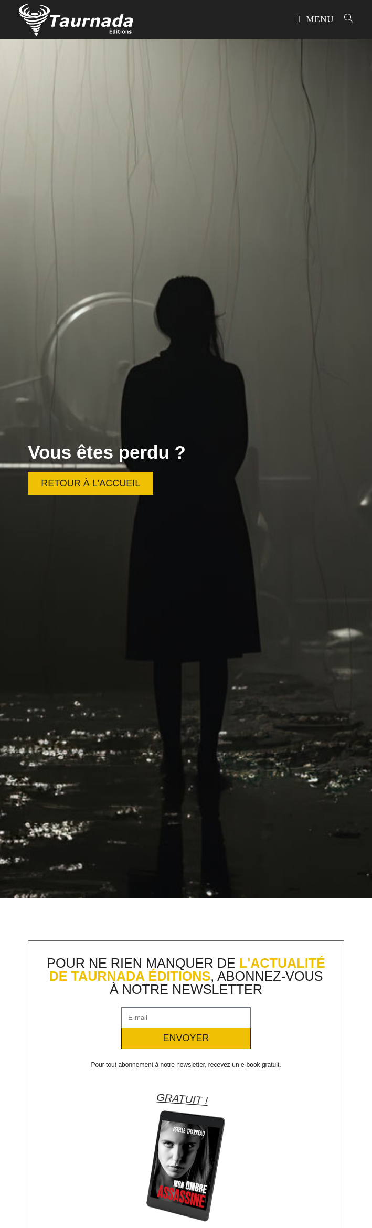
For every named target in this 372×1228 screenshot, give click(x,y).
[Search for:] (345, 19)
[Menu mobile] (316, 19)
